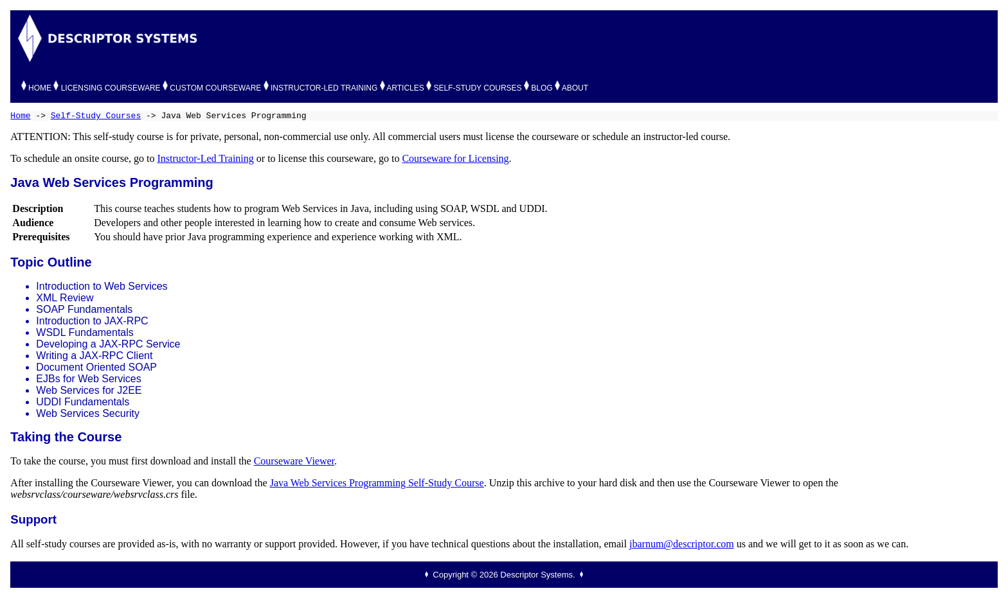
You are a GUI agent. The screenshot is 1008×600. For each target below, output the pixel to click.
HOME (39, 88)
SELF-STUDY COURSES (477, 88)
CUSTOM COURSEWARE (215, 88)
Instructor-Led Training (205, 158)
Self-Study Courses (96, 116)
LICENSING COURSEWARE (111, 88)
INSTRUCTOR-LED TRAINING (324, 88)
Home (20, 116)
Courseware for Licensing (455, 158)
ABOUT (575, 88)
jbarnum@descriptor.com (681, 543)
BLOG (541, 88)
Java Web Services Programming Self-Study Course (377, 482)
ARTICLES (405, 88)
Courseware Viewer (294, 460)
